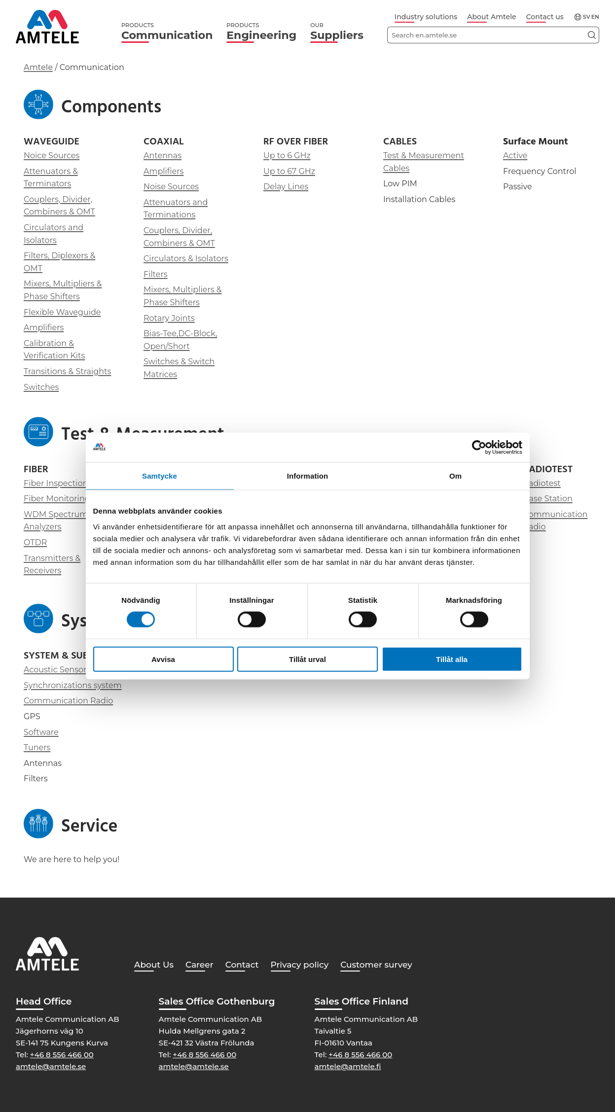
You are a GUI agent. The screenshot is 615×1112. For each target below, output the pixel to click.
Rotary (156, 318)
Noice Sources (51, 155)
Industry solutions (426, 16)
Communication (167, 32)
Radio (534, 526)
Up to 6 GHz (287, 155)
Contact (242, 965)
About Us (154, 965)
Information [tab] (307, 476)
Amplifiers (44, 327)
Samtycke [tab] (159, 476)
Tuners (37, 747)
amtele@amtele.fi (348, 1066)
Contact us (545, 16)
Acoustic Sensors (57, 669)
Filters (156, 274)
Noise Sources (171, 186)
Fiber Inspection (56, 483)
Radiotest (542, 483)
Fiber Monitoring (57, 498)
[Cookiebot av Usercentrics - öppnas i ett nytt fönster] (479, 447)
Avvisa (163, 659)
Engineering (261, 32)
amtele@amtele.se (51, 1066)
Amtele (38, 67)
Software (41, 732)
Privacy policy (300, 965)
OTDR (35, 542)
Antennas (162, 155)
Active (515, 155)
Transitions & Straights (67, 371)
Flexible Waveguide (62, 312)
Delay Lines (285, 186)
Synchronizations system (73, 685)
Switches (41, 387)
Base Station (548, 498)
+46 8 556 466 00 (62, 1054)
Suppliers (336, 32)
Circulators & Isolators (186, 258)
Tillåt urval (307, 659)
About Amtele (491, 16)
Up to (275, 171)
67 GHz (301, 171)
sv (586, 17)
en (595, 17)
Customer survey (376, 965)
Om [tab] (455, 476)
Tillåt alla (452, 659)
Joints (182, 318)
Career (199, 965)
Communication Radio (68, 700)
